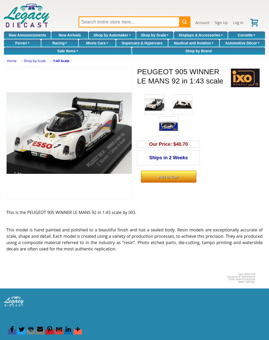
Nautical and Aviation (194, 43)
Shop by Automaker (112, 35)
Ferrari (22, 43)
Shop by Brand (198, 51)
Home (12, 60)
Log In (238, 22)
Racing (59, 43)
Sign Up (221, 22)
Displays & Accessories (201, 35)
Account (202, 22)
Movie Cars (97, 43)
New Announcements (27, 35)
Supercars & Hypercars (142, 43)
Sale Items (67, 51)
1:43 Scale (61, 60)
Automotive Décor (242, 43)
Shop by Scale (155, 35)
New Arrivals (70, 35)
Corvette (247, 35)
